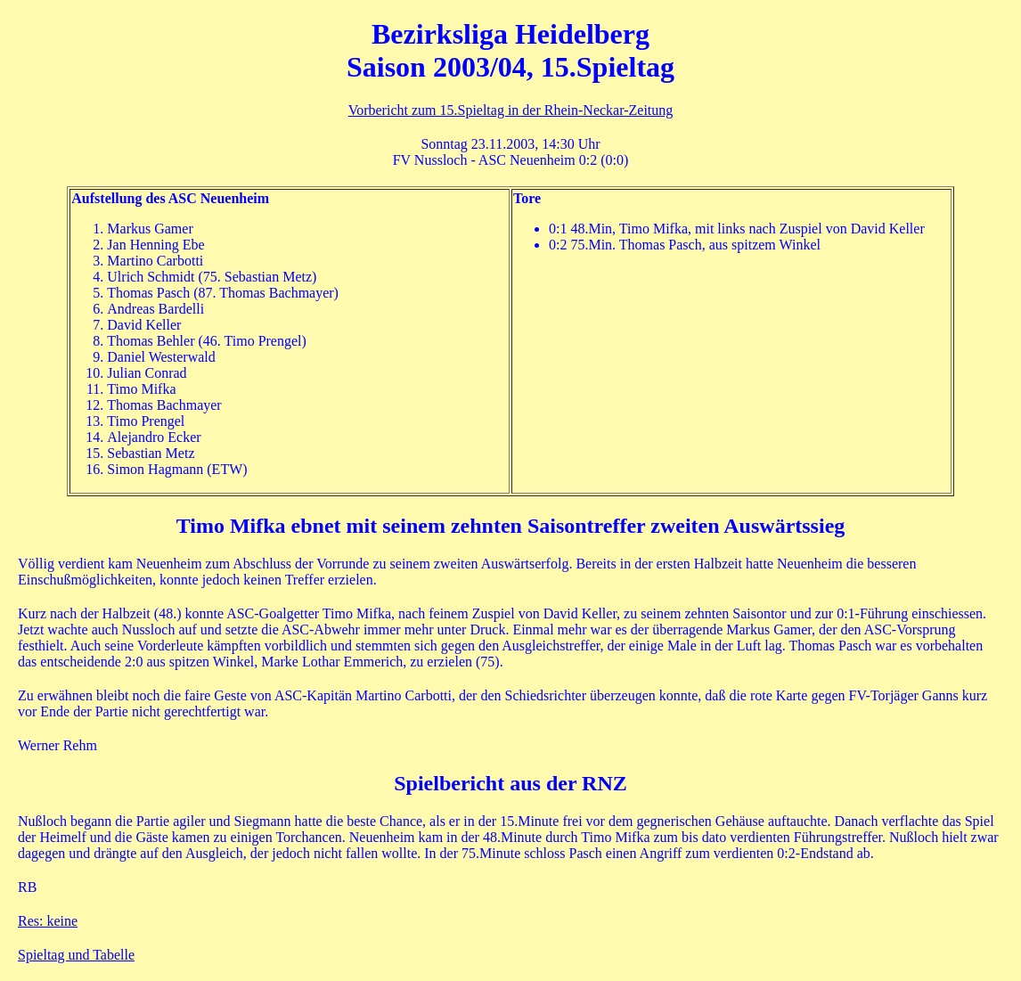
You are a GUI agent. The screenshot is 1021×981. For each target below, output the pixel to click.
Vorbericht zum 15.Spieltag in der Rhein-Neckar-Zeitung (511, 110)
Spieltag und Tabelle (76, 954)
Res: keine (48, 920)
